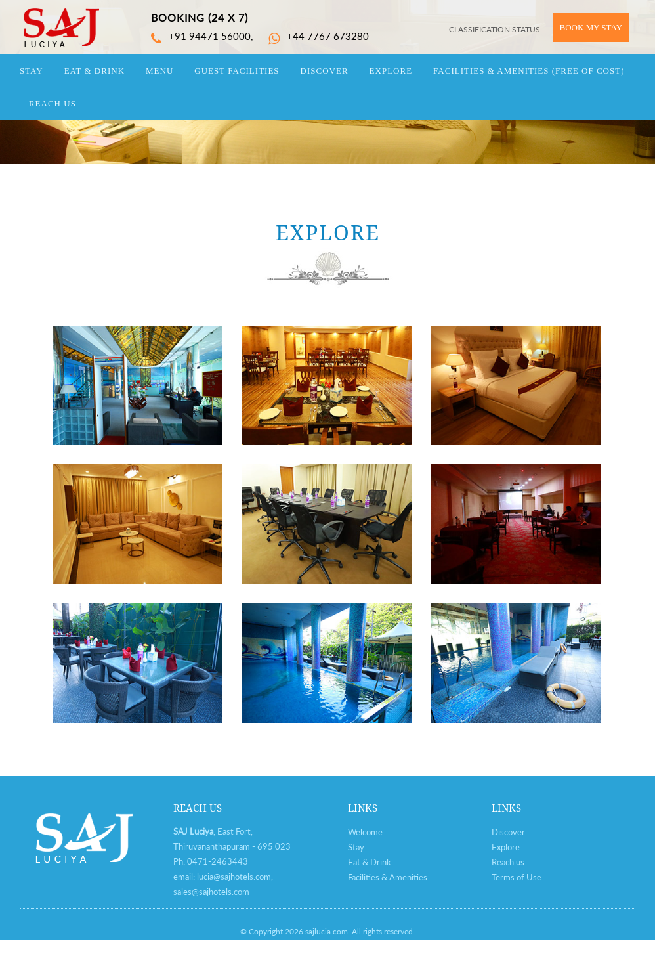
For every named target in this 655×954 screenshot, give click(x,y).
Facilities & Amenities (528, 71)
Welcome (365, 832)
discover (325, 71)
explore (391, 71)
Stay (356, 847)
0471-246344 (215, 861)
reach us (52, 103)
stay (31, 71)
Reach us (508, 862)
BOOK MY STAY (591, 27)
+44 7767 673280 (318, 36)
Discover (508, 832)
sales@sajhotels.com (211, 891)
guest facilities (236, 71)
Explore (506, 847)
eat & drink (94, 71)
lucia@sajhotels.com (234, 876)
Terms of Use (516, 877)
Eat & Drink (369, 862)
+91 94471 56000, (202, 36)
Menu (159, 71)
